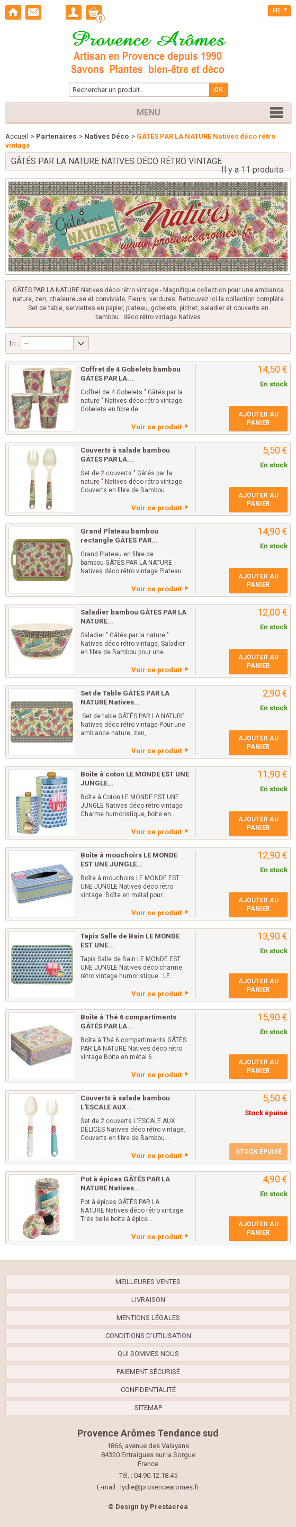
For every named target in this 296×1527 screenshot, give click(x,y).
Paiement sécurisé (148, 1372)
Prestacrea (169, 1507)
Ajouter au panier (258, 419)
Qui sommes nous (148, 1354)
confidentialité (148, 1390)
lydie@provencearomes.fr (159, 1487)
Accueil (16, 136)
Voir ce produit (156, 427)
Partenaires (56, 136)
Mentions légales (148, 1318)
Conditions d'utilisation (148, 1336)
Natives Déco (106, 136)
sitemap (148, 1408)
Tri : (13, 343)
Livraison (148, 1300)
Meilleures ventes (148, 1282)
